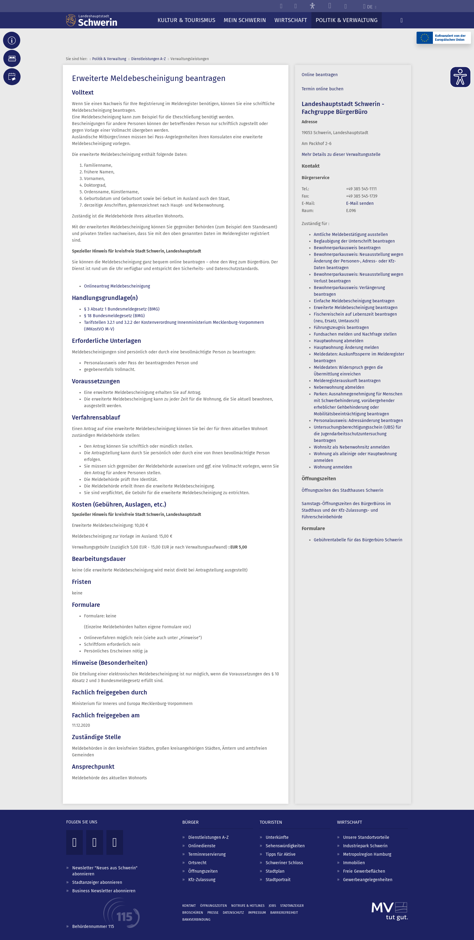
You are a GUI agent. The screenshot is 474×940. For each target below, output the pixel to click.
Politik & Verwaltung (109, 59)
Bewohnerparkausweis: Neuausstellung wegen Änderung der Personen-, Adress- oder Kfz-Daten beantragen (358, 261)
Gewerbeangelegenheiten (367, 879)
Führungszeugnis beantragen (341, 327)
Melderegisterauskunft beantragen (347, 380)
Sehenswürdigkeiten (285, 845)
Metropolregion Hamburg (367, 854)
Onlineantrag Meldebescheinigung (117, 286)
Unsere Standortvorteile (366, 837)
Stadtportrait (278, 879)
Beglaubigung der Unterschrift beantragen (354, 241)
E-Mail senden (360, 203)
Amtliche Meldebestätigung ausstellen (351, 234)
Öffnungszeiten (203, 871)
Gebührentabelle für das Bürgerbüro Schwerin (358, 539)
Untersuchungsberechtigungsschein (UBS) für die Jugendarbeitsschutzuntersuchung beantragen (357, 434)
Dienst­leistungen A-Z (148, 59)
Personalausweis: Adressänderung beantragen (358, 420)
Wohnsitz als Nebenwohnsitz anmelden (352, 447)
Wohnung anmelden (333, 467)
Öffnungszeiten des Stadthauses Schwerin (342, 490)
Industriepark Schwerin (365, 845)
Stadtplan (275, 871)
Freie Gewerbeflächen (364, 871)
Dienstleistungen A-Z (208, 837)
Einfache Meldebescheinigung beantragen (354, 301)
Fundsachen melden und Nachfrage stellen (355, 334)
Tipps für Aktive (281, 854)
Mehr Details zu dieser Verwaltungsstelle (341, 154)
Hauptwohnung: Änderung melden (346, 347)
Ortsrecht (197, 862)
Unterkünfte (277, 837)
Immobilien (354, 862)
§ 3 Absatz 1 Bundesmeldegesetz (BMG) (122, 309)
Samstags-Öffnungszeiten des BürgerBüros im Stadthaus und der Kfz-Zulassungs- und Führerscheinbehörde (346, 510)
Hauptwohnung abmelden (338, 340)
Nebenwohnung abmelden (339, 387)
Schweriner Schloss (284, 862)
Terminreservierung (207, 854)
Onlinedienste (202, 845)
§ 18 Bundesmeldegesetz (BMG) (114, 315)
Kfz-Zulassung (201, 879)
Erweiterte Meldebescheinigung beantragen (356, 307)
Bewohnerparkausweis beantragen (347, 247)
